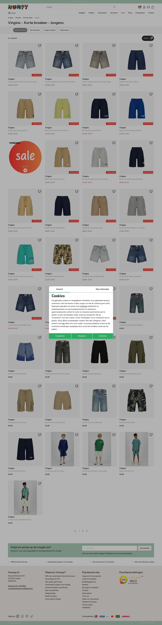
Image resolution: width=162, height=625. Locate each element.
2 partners (84, 306)
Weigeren (82, 336)
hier (63, 323)
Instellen (103, 336)
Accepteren (60, 336)
